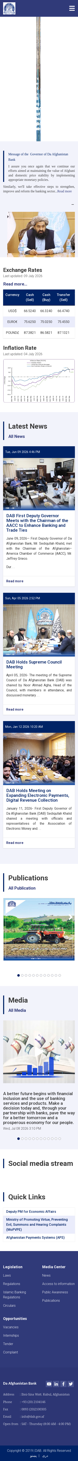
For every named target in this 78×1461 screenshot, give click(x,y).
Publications (51, 1301)
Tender (8, 1344)
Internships (11, 1336)
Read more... (15, 284)
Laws (7, 1275)
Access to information (58, 1284)
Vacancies (11, 1327)
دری (45, 1456)
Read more (15, 581)
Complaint (10, 1352)
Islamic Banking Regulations (14, 1294)
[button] (18, 975)
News (46, 1275)
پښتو (33, 1456)
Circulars (9, 1306)
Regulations (11, 1284)
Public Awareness (55, 1292)
